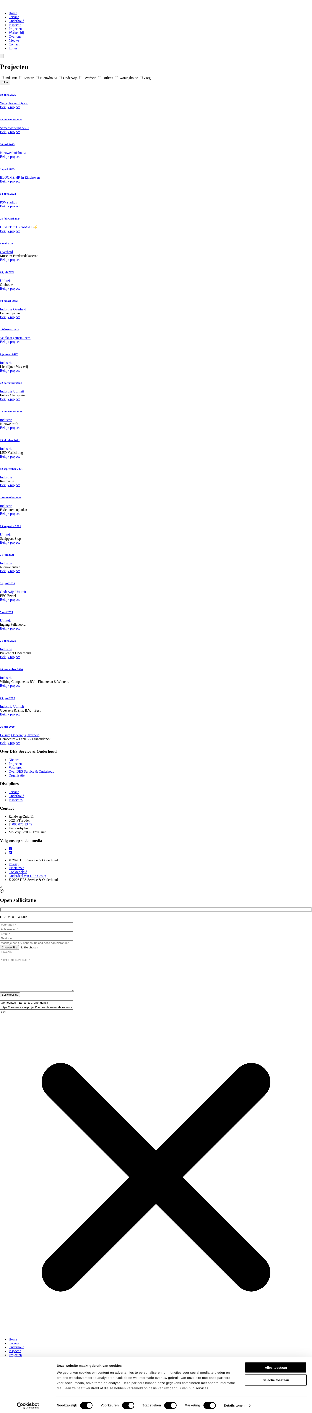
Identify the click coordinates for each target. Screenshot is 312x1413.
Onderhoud (16, 21)
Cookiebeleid (18, 872)
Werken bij (16, 32)
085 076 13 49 (22, 824)
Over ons (15, 36)
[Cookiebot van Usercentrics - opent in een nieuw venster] (28, 1404)
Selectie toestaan (276, 1379)
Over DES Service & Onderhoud (31, 771)
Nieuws (14, 40)
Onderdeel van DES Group (27, 876)
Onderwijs (68, 78)
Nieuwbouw (47, 78)
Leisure (27, 78)
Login (13, 48)
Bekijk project (10, 107)
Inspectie (15, 25)
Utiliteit (106, 78)
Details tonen (234, 1404)
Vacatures (15, 767)
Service (14, 17)
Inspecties (16, 800)
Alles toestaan (276, 1366)
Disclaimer (16, 868)
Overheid (88, 78)
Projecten (15, 29)
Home (13, 13)
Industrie (9, 78)
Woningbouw (127, 78)
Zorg (145, 78)
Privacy (14, 864)
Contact (14, 44)
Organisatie (16, 775)
